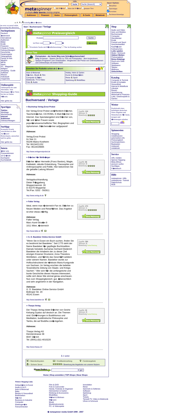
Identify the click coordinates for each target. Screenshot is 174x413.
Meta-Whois (116, 162)
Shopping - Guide (8, 71)
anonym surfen (117, 164)
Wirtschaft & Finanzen (120, 94)
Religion (4, 68)
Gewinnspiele (6, 54)
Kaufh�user (116, 47)
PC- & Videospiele (56, 406)
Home (46, 375)
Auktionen (5, 40)
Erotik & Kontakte (118, 82)
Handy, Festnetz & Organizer (61, 389)
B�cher (29, 75)
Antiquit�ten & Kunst (24, 385)
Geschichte (5, 52)
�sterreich (5, 36)
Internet (4, 116)
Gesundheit (116, 84)
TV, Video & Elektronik (99, 399)
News (3, 64)
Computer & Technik (119, 80)
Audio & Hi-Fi (20, 387)
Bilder (3, 42)
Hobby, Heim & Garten (75, 73)
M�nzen (52, 400)
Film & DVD (54, 385)
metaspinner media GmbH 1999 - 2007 (66, 412)
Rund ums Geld (117, 61)
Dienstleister (116, 38)
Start (26, 27)
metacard (115, 146)
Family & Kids (6, 58)
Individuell (5, 77)
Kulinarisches (116, 49)
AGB (113, 184)
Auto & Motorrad (33, 73)
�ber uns (5, 151)
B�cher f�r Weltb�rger (39, 157)
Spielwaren (115, 65)
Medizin (4, 60)
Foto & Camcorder (56, 387)
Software (4, 73)
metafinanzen (117, 136)
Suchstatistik (6, 160)
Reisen (114, 90)
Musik (36, 75)
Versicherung (116, 92)
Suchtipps (115, 166)
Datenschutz (116, 182)
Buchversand (35, 27)
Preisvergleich (117, 57)
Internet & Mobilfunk (119, 86)
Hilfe (75, 1)
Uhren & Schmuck (90, 401)
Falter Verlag (33, 201)
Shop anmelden (57, 375)
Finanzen (4, 46)
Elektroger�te (21, 404)
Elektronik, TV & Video (35, 80)
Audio (35, 82)
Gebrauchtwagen (8, 50)
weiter (67, 356)
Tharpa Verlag (34, 306)
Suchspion (5, 158)
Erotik (3, 44)
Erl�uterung (92, 43)
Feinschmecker (21, 407)
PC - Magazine (7, 66)
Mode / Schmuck (118, 53)
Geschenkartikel (118, 44)
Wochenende (6, 114)
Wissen (4, 75)
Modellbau (80, 80)
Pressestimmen (7, 153)
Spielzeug (70, 80)
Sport (75, 78)
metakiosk (115, 148)
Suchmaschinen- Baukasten (118, 143)
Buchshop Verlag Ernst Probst (41, 107)
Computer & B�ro (34, 78)
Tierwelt (86, 399)
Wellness (115, 69)
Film (44, 75)
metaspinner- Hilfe (118, 178)
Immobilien (87, 385)
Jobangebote (6, 56)
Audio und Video (118, 30)
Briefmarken (20, 395)
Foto (28, 82)
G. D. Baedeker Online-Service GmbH (44, 237)
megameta (5, 79)
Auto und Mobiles (118, 32)
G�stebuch (116, 168)
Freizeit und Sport (118, 42)
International (6, 38)
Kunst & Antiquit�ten (74, 75)
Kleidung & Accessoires (58, 393)
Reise (68, 78)
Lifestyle (114, 88)
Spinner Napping (118, 160)
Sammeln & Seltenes (91, 389)
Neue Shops (82, 375)
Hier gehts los (6, 101)
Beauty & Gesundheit (24, 393)
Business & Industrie (23, 400)
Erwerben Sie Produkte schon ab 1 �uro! (57, 68)
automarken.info (118, 138)
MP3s (3, 62)
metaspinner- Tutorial (120, 180)
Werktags (5, 112)
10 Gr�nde (6, 156)
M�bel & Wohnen (56, 397)
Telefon (4, 110)
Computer (115, 36)
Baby (17, 391)
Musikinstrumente (56, 404)
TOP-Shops (70, 375)
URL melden (116, 158)
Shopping (115, 134)
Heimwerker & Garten (58, 391)
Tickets (86, 397)
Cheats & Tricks (7, 48)
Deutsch (4, 33)
